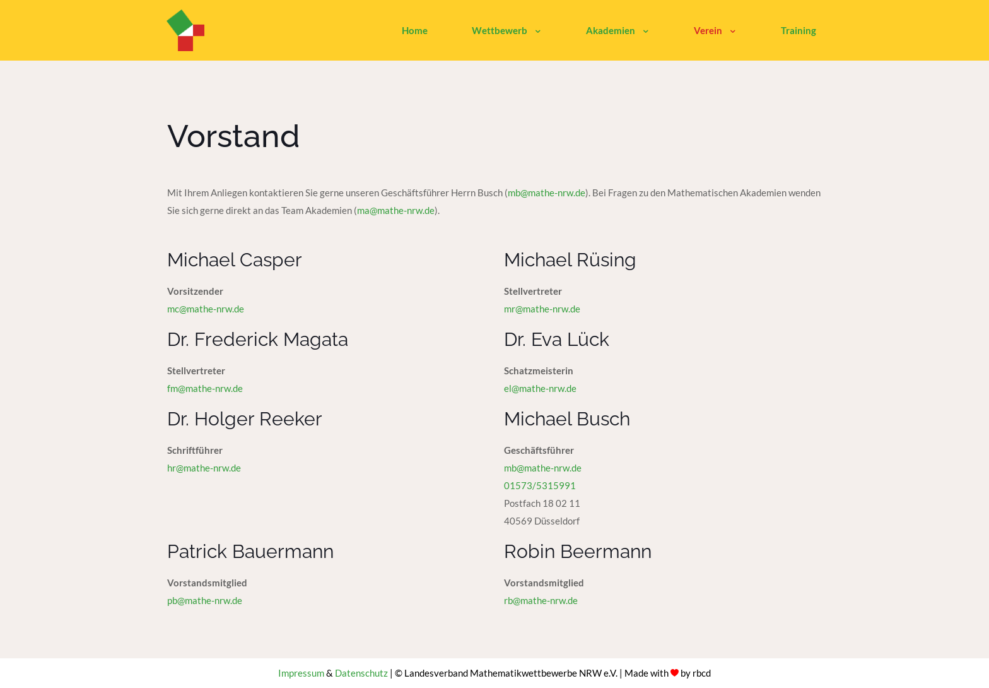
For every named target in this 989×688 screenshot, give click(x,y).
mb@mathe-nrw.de (546, 192)
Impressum (301, 673)
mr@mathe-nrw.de (542, 308)
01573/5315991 (540, 485)
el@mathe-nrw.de (540, 388)
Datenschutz (361, 673)
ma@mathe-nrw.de (396, 210)
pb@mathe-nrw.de (204, 600)
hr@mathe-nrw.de (204, 467)
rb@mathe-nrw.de (541, 600)
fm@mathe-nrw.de (205, 388)
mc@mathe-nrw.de (205, 308)
